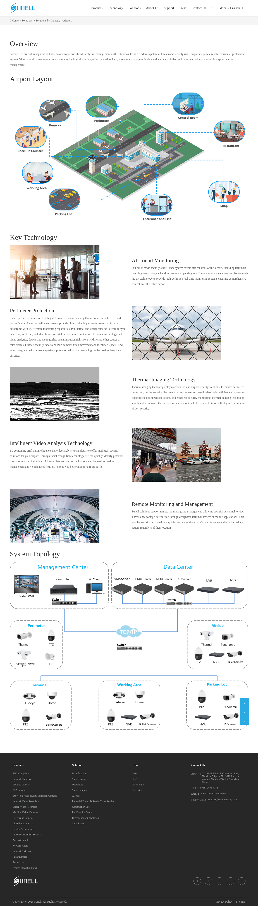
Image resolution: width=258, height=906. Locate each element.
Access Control (20, 840)
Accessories (19, 862)
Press (183, 8)
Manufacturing (79, 773)
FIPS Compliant (21, 773)
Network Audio (20, 845)
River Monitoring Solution (85, 818)
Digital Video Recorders (25, 807)
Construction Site (81, 807)
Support (169, 8)
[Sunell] (22, 8)
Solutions (134, 8)
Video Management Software (27, 834)
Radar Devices (20, 856)
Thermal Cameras (21, 784)
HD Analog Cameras (23, 818)
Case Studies (138, 784)
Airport (67, 20)
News (134, 773)
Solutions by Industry (47, 20)
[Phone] (244, 711)
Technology (115, 8)
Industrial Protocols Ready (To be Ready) (93, 801)
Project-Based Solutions (25, 868)
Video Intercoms (21, 823)
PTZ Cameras (19, 790)
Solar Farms (78, 823)
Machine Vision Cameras (25, 812)
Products (96, 8)
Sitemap (240, 901)
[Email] (244, 702)
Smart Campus (79, 790)
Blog (134, 779)
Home (15, 20)
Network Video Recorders (26, 801)
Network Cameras (22, 779)
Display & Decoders (23, 829)
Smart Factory (79, 779)
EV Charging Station (82, 812)
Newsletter (137, 790)
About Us (152, 8)
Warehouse (77, 784)
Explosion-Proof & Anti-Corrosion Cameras (35, 795)
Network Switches (22, 851)
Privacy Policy (224, 901)
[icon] (197, 881)
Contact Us (199, 8)
